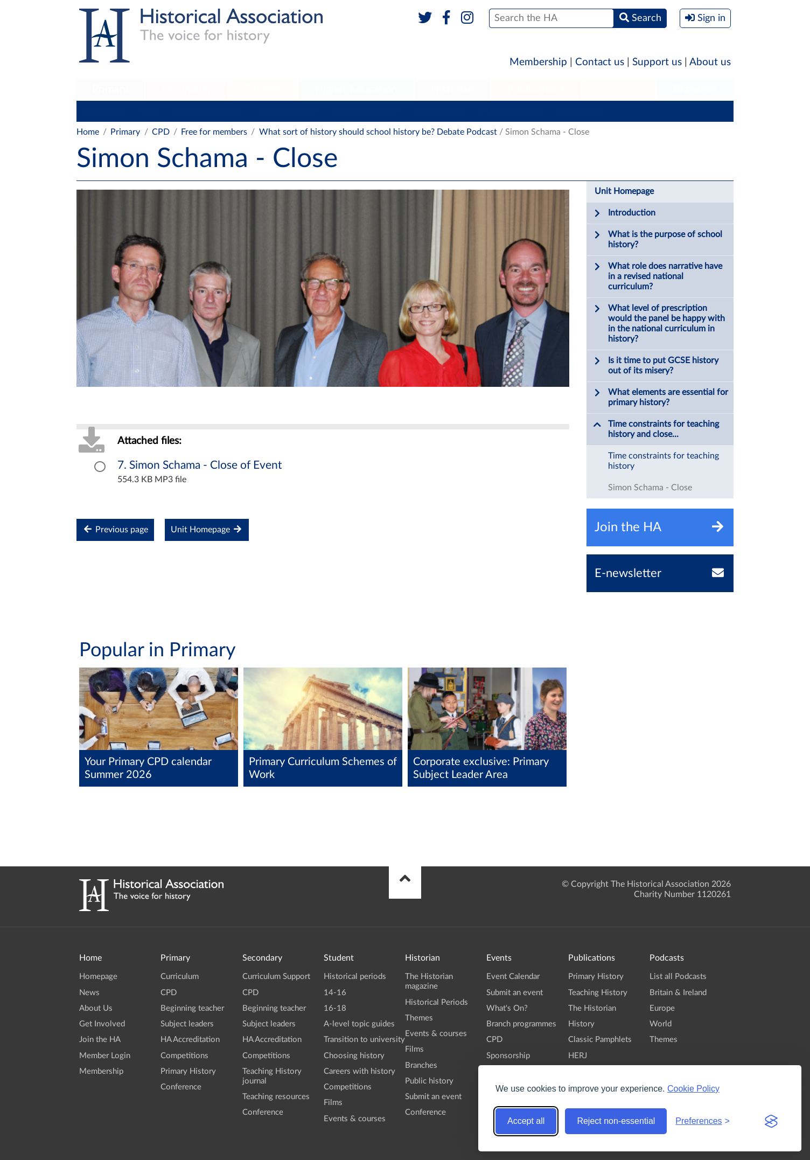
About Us (96, 1008)
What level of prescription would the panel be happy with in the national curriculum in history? (659, 323)
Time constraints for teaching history (663, 461)
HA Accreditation (364, 111)
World (661, 1024)
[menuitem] (110, 90)
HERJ (577, 1056)
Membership (538, 62)
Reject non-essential (616, 1121)
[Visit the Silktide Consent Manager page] (771, 1121)
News (89, 993)
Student (262, 89)
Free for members (214, 132)
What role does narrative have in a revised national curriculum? (657, 276)
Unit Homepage (207, 529)
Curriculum (103, 111)
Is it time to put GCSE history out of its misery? (655, 365)
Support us (657, 62)
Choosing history (354, 1056)
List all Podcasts (678, 977)
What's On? (507, 1008)
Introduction (624, 213)
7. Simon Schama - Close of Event (199, 465)
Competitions (439, 111)
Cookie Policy (693, 1088)
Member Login (104, 1056)
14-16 (335, 993)
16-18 (335, 1008)
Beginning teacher (208, 111)
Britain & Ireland (678, 993)
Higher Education (356, 89)
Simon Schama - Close (650, 487)
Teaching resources (276, 1097)
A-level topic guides (359, 1024)
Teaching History (597, 993)
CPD (149, 111)
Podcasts (619, 89)
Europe (662, 1008)
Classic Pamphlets (600, 1040)
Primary (110, 89)
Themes (419, 1018)
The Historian (592, 1008)
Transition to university (364, 1040)
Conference (579, 111)
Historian (452, 89)
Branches (695, 89)
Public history (429, 1081)
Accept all (525, 1121)
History (581, 1024)
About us (710, 62)
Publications (536, 89)
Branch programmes (521, 1024)
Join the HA (100, 1040)
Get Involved (102, 1024)
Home (87, 132)
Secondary (186, 89)
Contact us (599, 62)
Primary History (511, 111)
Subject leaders (287, 111)
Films (333, 1103)
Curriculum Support (276, 977)
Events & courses (355, 1119)
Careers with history (359, 1071)
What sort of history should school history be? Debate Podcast (378, 132)
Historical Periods (436, 1002)
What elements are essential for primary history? (660, 397)
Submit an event (433, 1097)
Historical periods (355, 977)
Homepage (98, 977)
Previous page (115, 529)
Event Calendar (513, 977)
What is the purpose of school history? (657, 239)
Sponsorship (508, 1056)
